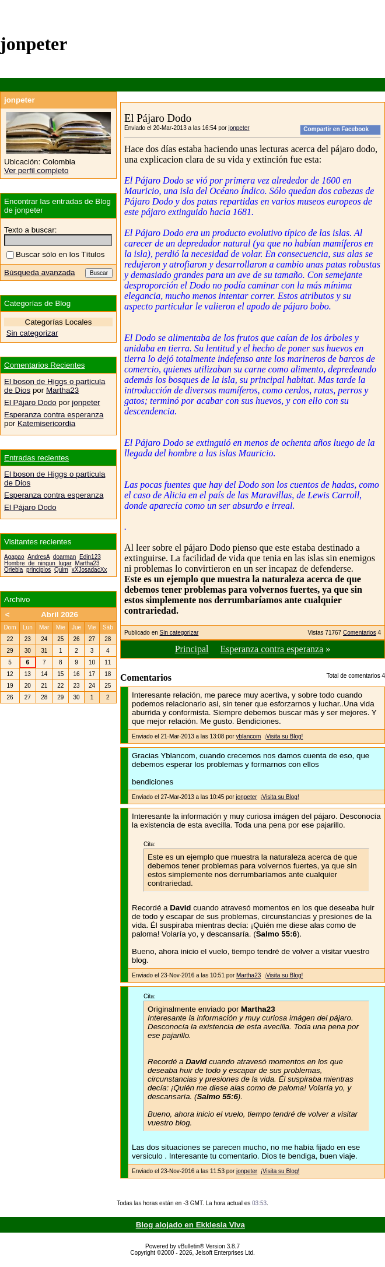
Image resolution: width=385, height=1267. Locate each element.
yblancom (248, 736)
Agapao (14, 557)
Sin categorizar (179, 632)
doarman (64, 557)
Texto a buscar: (30, 230)
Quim (61, 569)
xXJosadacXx (89, 569)
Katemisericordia (46, 423)
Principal (192, 649)
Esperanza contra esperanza (271, 649)
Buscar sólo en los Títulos (55, 254)
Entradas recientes (36, 457)
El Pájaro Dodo (30, 402)
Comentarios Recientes (44, 365)
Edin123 (90, 557)
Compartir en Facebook (336, 129)
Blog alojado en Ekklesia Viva (190, 1224)
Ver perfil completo (36, 170)
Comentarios (359, 632)
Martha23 (248, 975)
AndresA (38, 557)
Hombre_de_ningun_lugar (38, 563)
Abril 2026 (59, 614)
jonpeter (238, 128)
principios (38, 569)
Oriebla (13, 569)
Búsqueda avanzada (39, 272)
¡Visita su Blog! (283, 736)
